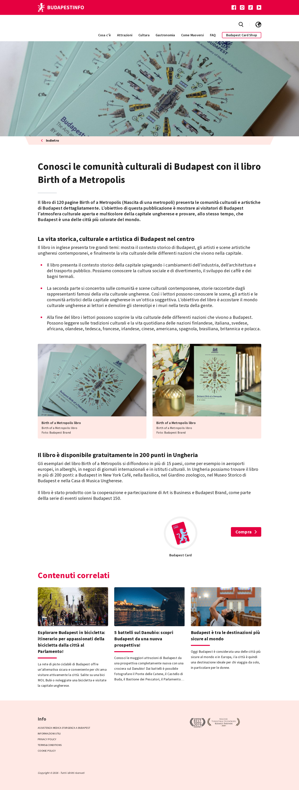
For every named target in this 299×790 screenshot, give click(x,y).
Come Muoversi (192, 35)
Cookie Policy (47, 750)
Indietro (50, 140)
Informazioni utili (49, 733)
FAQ (213, 35)
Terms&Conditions (50, 745)
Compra (246, 532)
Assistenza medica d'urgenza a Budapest (64, 727)
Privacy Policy (47, 739)
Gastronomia (165, 35)
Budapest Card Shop (241, 35)
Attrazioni (125, 35)
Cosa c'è (104, 35)
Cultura (144, 35)
